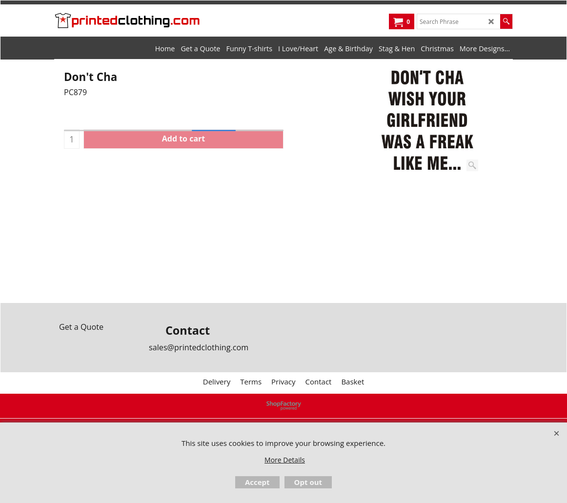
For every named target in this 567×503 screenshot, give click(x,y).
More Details (284, 459)
